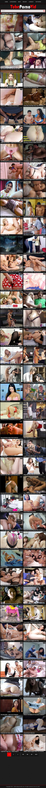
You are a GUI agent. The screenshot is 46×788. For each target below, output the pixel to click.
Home (6, 1)
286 (27, 754)
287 (31, 754)
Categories (13, 1)
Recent (25, 1)
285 (23, 754)
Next (36, 754)
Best (19, 1)
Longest (31, 1)
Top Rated (38, 1)
